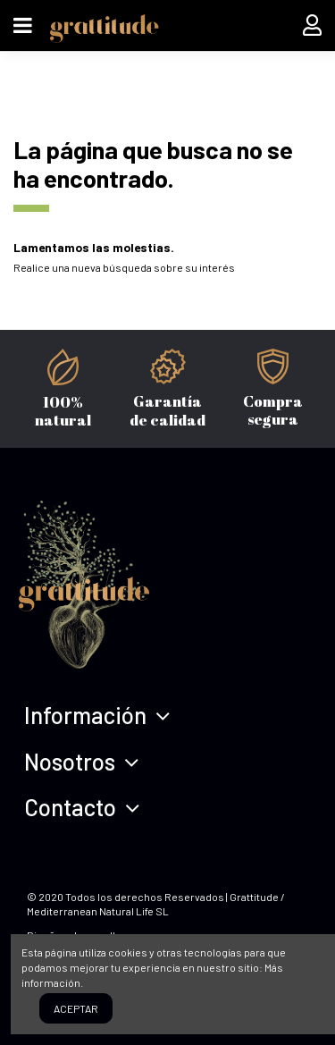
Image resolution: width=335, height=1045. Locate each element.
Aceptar (76, 1008)
